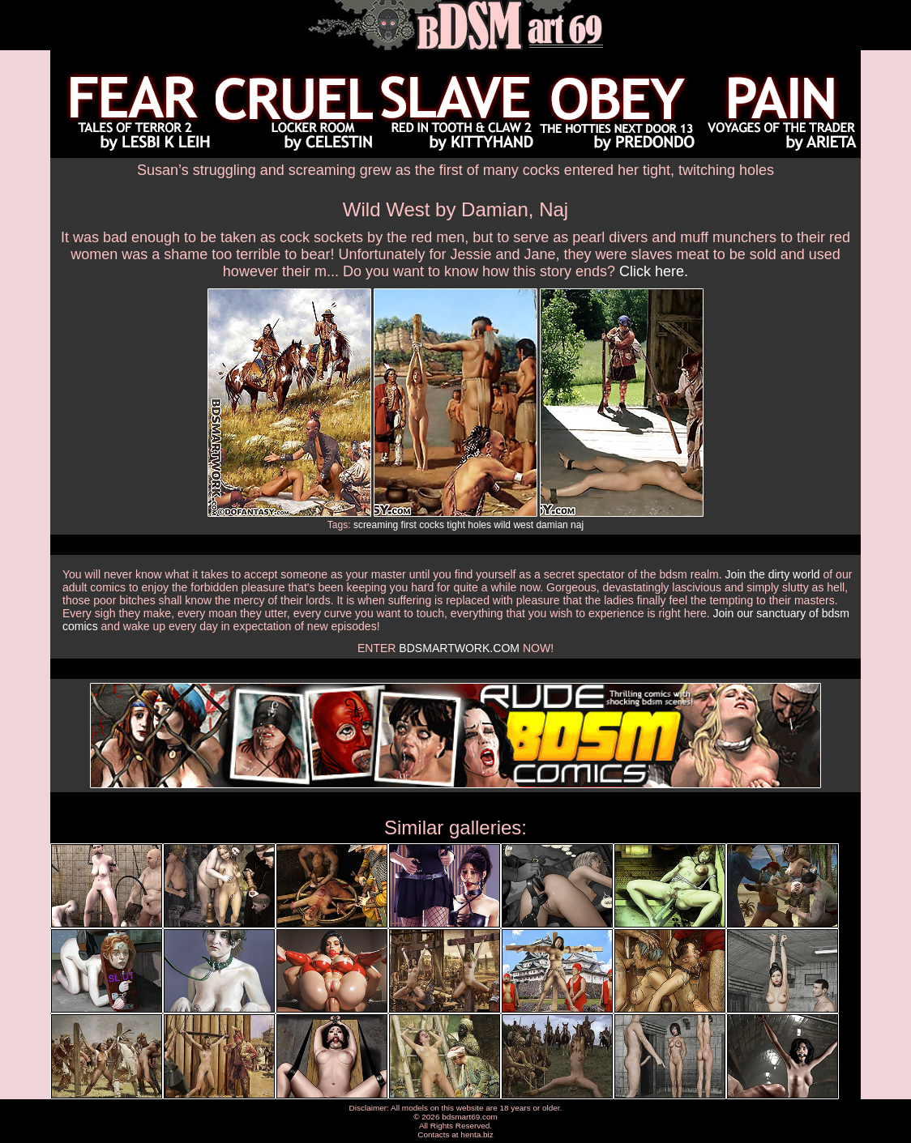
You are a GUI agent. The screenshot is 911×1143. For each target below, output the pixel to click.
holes (479, 525)
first (409, 525)
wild (502, 525)
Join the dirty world (772, 574)
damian (551, 525)
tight (456, 525)
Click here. (653, 271)
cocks (431, 525)
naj (577, 525)
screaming (375, 525)
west (523, 525)
